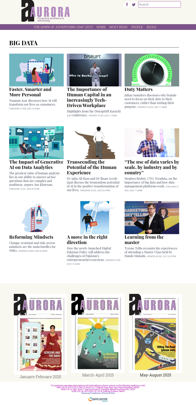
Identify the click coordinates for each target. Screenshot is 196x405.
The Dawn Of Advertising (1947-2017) (63, 27)
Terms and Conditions (91, 393)
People (137, 27)
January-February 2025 (40, 376)
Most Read (118, 27)
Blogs (151, 27)
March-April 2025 (98, 374)
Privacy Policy (108, 393)
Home (101, 27)
